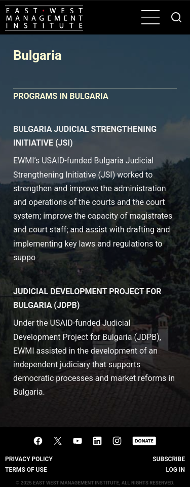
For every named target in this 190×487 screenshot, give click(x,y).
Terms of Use (26, 469)
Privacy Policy (29, 459)
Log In (175, 469)
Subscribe (169, 459)
